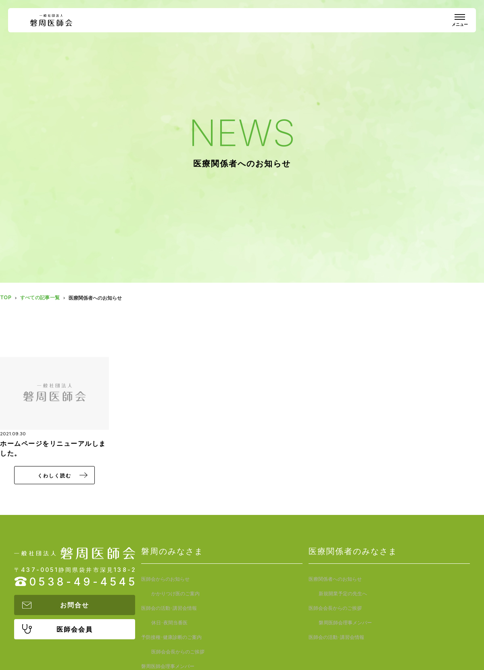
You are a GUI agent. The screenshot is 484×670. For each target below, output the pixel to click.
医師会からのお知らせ (165, 579)
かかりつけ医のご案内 (256, 579)
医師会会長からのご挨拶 (258, 608)
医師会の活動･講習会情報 (169, 593)
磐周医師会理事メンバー (167, 623)
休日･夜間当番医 (250, 593)
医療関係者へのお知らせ (335, 579)
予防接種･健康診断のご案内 (171, 608)
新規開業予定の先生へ (423, 579)
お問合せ (74, 605)
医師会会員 (74, 629)
